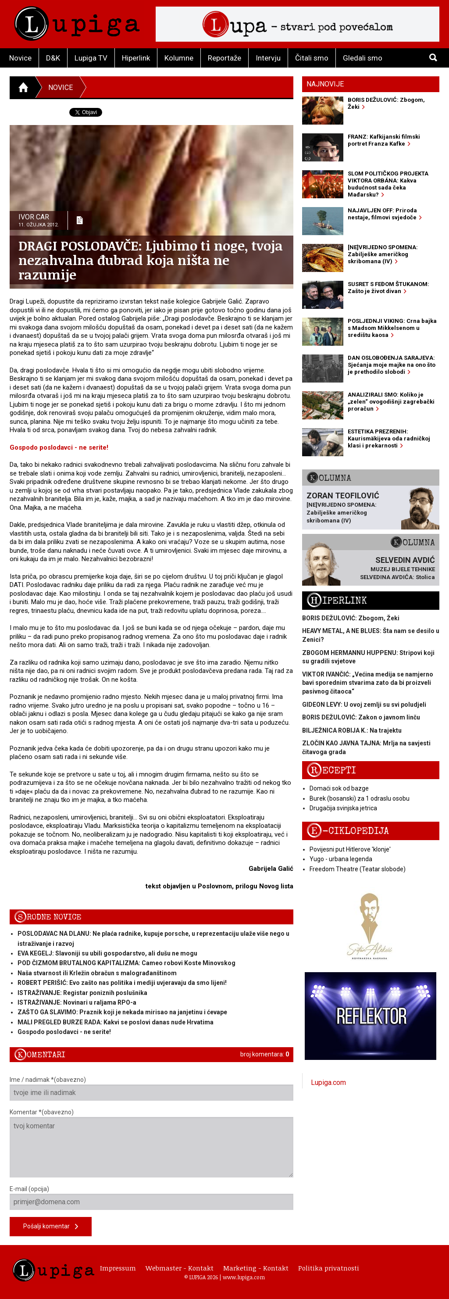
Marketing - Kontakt (256, 1267)
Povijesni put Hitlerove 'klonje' (350, 849)
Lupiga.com (328, 1082)
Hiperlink (136, 58)
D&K (53, 58)
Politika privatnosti (328, 1267)
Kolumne (178, 58)
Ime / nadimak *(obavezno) (151, 1088)
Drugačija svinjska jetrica (343, 808)
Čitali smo (311, 58)
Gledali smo (362, 58)
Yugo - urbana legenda (341, 858)
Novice (20, 58)
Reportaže (224, 58)
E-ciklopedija (347, 831)
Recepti (331, 770)
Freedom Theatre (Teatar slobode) (358, 869)
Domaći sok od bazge (339, 788)
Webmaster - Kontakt (180, 1267)
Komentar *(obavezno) (151, 1143)
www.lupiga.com (244, 1277)
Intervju (268, 58)
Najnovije (325, 84)
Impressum (118, 1267)
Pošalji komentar (50, 1226)
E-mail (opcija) (151, 1197)
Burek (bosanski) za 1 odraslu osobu (360, 798)
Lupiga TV (91, 58)
